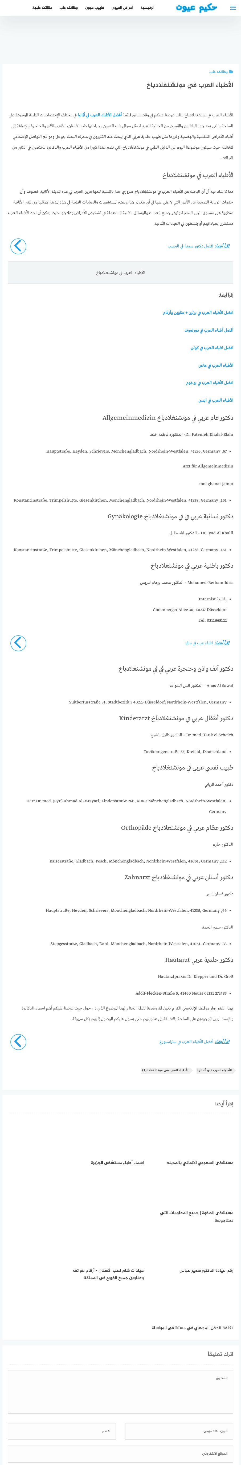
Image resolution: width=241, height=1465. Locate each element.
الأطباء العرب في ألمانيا (214, 1069)
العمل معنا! (108, 1433)
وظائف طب (68, 8)
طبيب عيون (94, 8)
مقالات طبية (42, 8)
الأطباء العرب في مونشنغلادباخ (165, 1069)
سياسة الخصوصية (138, 1433)
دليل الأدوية (82, 1433)
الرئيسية (147, 8)
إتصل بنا (167, 1433)
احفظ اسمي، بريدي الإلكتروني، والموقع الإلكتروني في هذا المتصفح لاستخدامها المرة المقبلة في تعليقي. (144, 1370)
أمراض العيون (122, 8)
